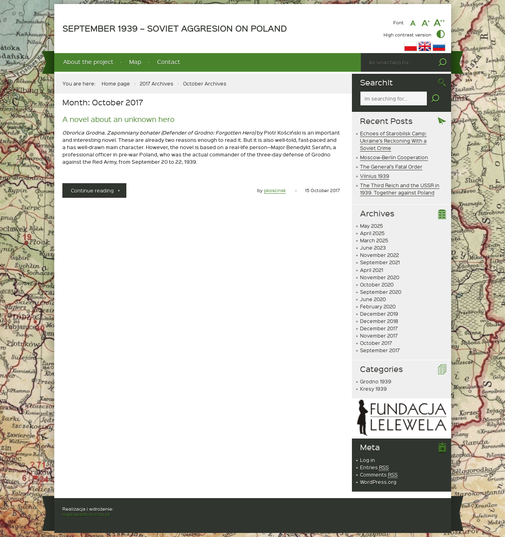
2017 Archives (156, 83)
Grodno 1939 (375, 381)
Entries (374, 467)
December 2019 (379, 313)
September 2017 (380, 350)
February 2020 (378, 306)
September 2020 (380, 292)
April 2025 (372, 233)
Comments (379, 474)
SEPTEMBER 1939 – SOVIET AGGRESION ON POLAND (174, 28)
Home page (116, 83)
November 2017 (379, 335)
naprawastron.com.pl (85, 514)
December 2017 (379, 328)
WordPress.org (378, 482)
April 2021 (371, 270)
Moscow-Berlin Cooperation (394, 157)
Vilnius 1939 (374, 176)
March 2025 (374, 240)
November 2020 (379, 277)
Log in (367, 460)
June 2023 (373, 247)
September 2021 (380, 262)
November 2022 (379, 255)
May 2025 (371, 226)
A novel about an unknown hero (118, 119)
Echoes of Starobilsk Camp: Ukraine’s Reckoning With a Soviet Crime (393, 140)
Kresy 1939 (373, 388)
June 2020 (373, 299)
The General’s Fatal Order (391, 166)
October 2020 (377, 284)
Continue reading (98, 192)
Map (135, 62)
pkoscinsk (275, 190)
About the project (88, 62)
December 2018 (379, 321)
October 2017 (376, 343)
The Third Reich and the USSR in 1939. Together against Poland (399, 189)
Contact (168, 62)
